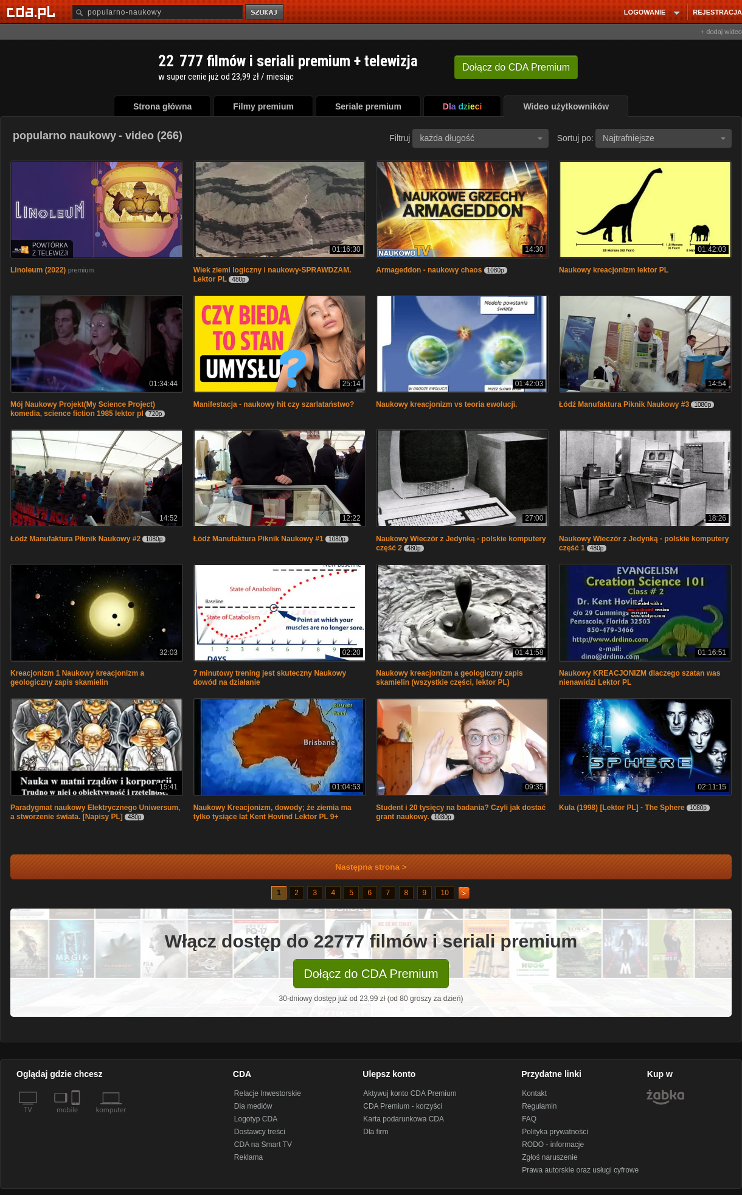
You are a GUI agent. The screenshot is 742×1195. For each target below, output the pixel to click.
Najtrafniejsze (664, 138)
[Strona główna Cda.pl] (33, 11)
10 (445, 892)
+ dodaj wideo (721, 31)
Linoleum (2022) (38, 270)
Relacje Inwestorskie (267, 1093)
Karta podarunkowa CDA (403, 1119)
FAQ (529, 1119)
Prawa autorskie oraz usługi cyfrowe (580, 1170)
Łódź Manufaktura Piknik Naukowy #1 (258, 539)
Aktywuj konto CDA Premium (409, 1093)
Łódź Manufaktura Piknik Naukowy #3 (624, 404)
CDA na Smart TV (263, 1144)
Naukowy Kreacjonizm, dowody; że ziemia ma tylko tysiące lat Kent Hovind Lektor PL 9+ (272, 812)
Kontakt (534, 1093)
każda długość (481, 138)
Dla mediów (253, 1106)
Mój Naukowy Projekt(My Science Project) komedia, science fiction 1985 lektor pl (82, 409)
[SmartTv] (77, 1117)
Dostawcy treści (259, 1131)
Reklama (248, 1157)
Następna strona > (362, 866)
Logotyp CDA (255, 1119)
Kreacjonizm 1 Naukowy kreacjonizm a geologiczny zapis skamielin (77, 678)
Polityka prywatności (555, 1131)
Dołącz (516, 67)
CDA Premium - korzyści (402, 1106)
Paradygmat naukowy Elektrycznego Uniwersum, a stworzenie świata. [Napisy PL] (95, 812)
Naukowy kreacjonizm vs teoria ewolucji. (446, 404)
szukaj (265, 12)
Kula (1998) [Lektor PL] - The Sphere (622, 807)
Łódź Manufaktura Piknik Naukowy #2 (75, 539)
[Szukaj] (157, 11)
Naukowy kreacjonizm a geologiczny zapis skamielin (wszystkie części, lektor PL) (449, 678)
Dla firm (375, 1131)
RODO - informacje (553, 1144)
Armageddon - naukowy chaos (429, 270)
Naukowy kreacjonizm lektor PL (613, 270)
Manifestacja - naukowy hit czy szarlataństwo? (274, 404)
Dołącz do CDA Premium (370, 973)
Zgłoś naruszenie (549, 1157)
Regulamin (539, 1106)
